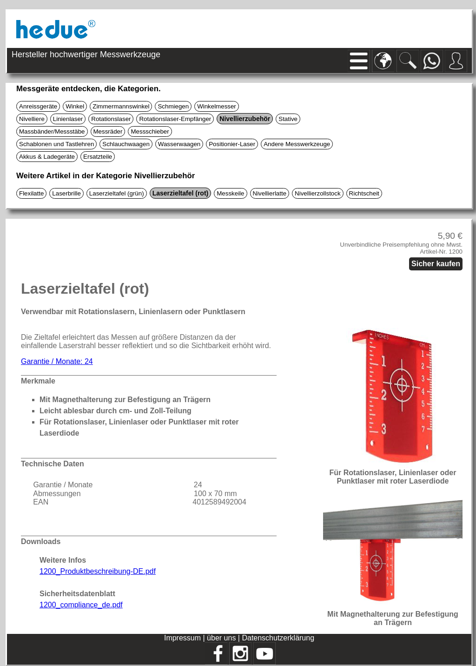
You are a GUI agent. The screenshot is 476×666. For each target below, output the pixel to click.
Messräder (108, 131)
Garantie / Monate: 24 (57, 361)
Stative (288, 118)
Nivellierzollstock (318, 193)
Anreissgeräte (38, 106)
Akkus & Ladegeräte (47, 156)
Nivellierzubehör (244, 118)
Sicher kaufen (435, 264)
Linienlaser (68, 118)
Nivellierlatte (270, 193)
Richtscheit (364, 193)
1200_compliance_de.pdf (81, 605)
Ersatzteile (97, 156)
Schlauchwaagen (126, 144)
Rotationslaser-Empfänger (175, 118)
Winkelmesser (216, 106)
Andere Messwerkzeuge (297, 144)
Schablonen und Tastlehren (56, 144)
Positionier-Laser (232, 144)
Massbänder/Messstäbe (52, 131)
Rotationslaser (111, 118)
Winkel (75, 106)
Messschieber (150, 131)
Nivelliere (32, 118)
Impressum (182, 638)
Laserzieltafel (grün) (116, 193)
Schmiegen (173, 106)
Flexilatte (31, 193)
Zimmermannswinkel (121, 106)
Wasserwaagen (179, 144)
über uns (221, 638)
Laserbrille (66, 193)
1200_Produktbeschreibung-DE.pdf (98, 571)
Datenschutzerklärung (278, 638)
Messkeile (230, 193)
